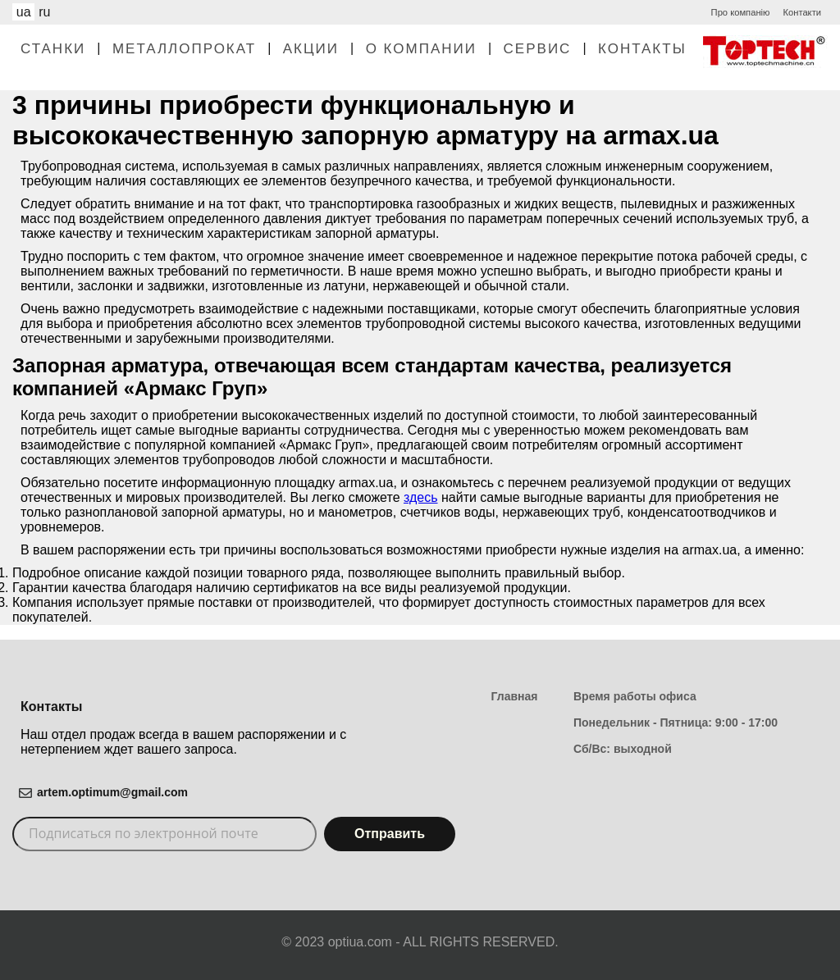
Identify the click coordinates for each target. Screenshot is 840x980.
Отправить (389, 834)
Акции (311, 49)
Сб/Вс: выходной (622, 748)
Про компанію (740, 12)
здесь (421, 497)
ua (23, 12)
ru (44, 12)
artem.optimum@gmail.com (112, 792)
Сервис (538, 49)
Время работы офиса (634, 696)
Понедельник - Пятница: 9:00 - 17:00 (675, 722)
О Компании (421, 49)
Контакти (802, 12)
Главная (514, 696)
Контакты (642, 49)
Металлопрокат (184, 49)
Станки (53, 49)
